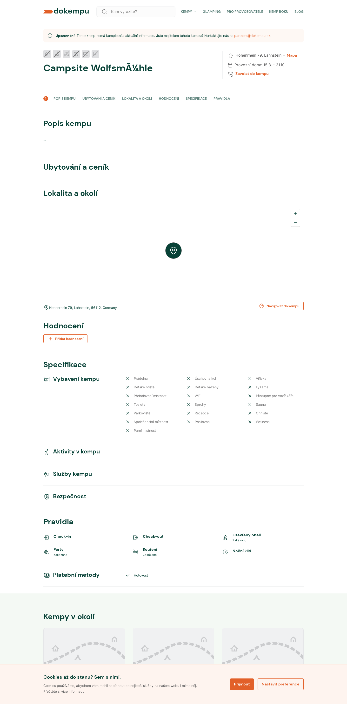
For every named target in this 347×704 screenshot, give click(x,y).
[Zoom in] (295, 213)
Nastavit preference (281, 684)
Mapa (290, 55)
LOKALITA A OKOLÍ (137, 98)
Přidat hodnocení (65, 339)
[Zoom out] (295, 222)
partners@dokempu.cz (252, 35)
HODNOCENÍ (169, 98)
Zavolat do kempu (252, 73)
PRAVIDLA (222, 98)
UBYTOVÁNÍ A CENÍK (98, 98)
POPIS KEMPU (64, 98)
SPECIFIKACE (196, 98)
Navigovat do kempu (279, 306)
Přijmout (242, 684)
